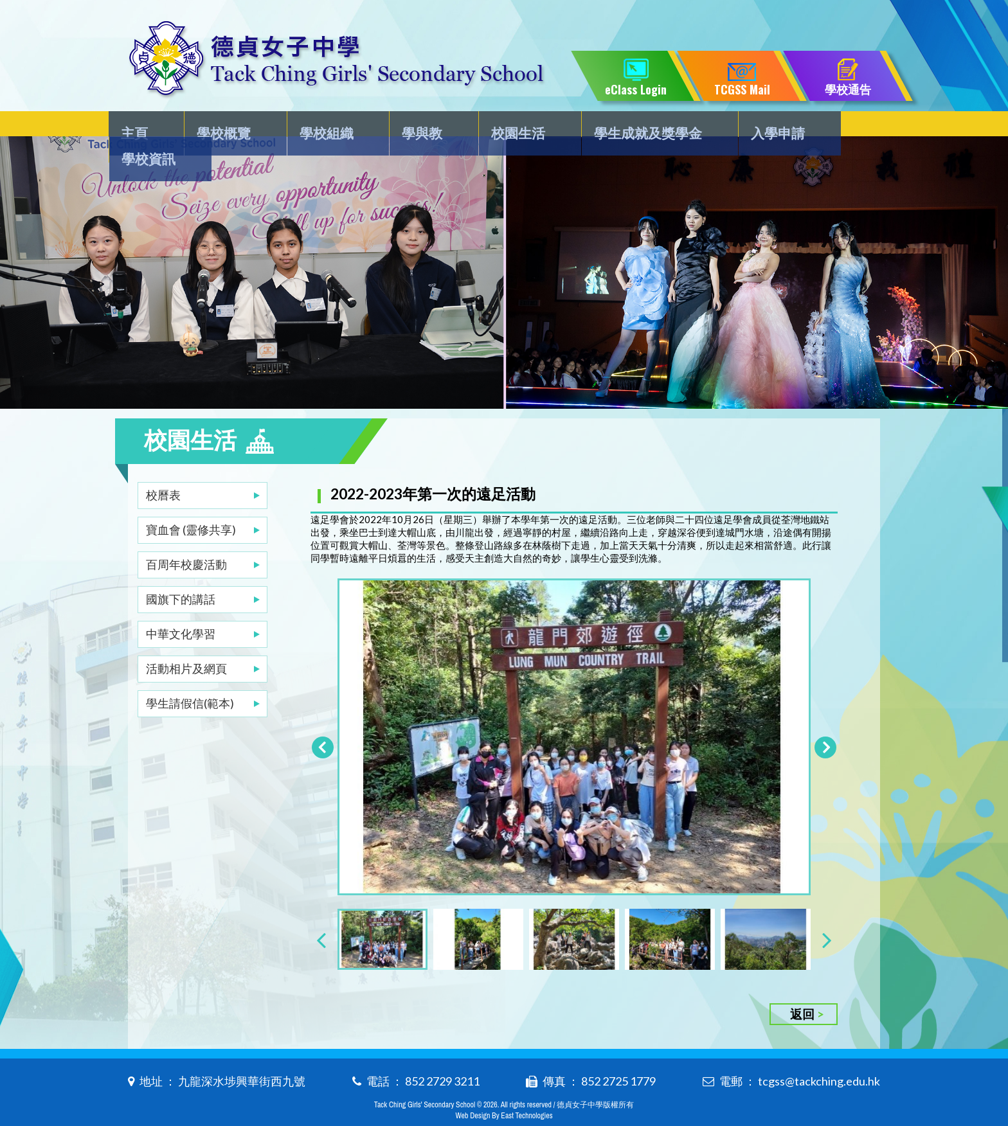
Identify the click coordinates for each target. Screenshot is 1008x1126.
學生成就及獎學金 (621, 126)
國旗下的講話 (180, 573)
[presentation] (321, 919)
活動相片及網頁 (186, 643)
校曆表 (163, 469)
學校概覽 (223, 126)
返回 (802, 993)
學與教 (408, 126)
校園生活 (497, 126)
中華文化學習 (180, 608)
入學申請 (745, 126)
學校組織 (319, 126)
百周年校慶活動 (186, 539)
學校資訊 (841, 126)
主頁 (142, 126)
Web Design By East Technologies (503, 1095)
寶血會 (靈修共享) (191, 504)
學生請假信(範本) (190, 677)
